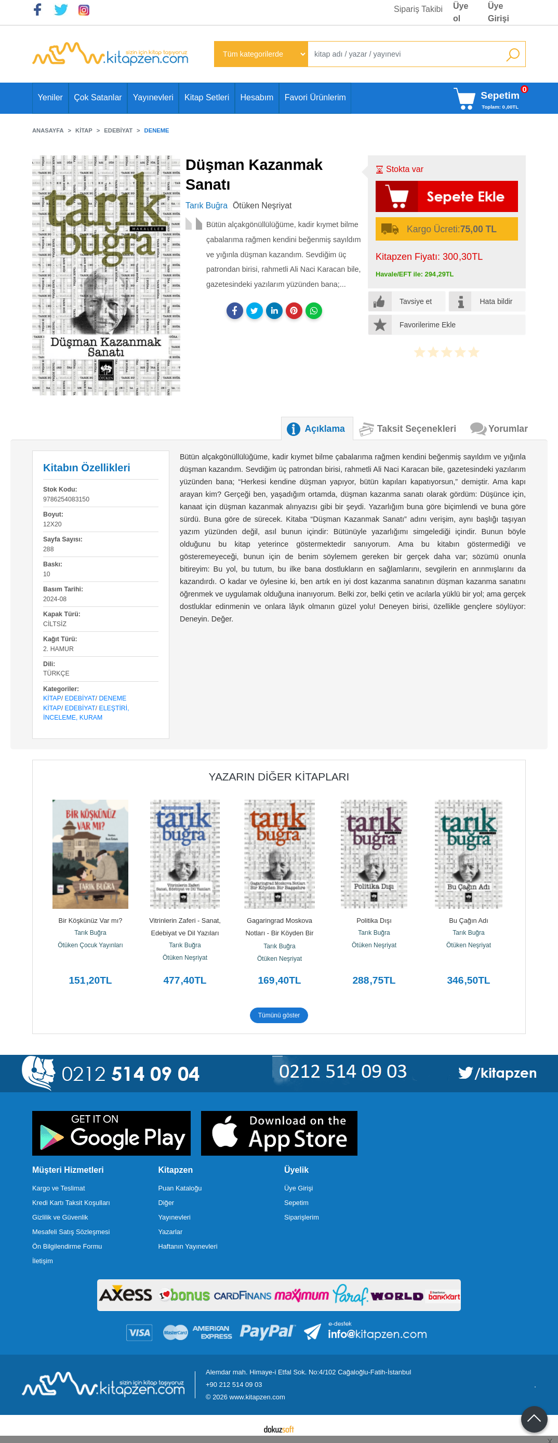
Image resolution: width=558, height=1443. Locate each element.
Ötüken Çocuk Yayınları (90, 945)
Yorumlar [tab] (508, 428)
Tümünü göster (279, 1015)
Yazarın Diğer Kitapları (279, 777)
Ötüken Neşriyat (185, 957)
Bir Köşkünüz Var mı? (91, 920)
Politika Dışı (374, 920)
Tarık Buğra (90, 932)
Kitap (52, 698)
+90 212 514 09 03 (234, 1384)
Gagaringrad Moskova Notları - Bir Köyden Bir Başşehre (280, 933)
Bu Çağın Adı (468, 920)
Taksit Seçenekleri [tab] (416, 428)
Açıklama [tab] (325, 428)
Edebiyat (80, 698)
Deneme (112, 698)
